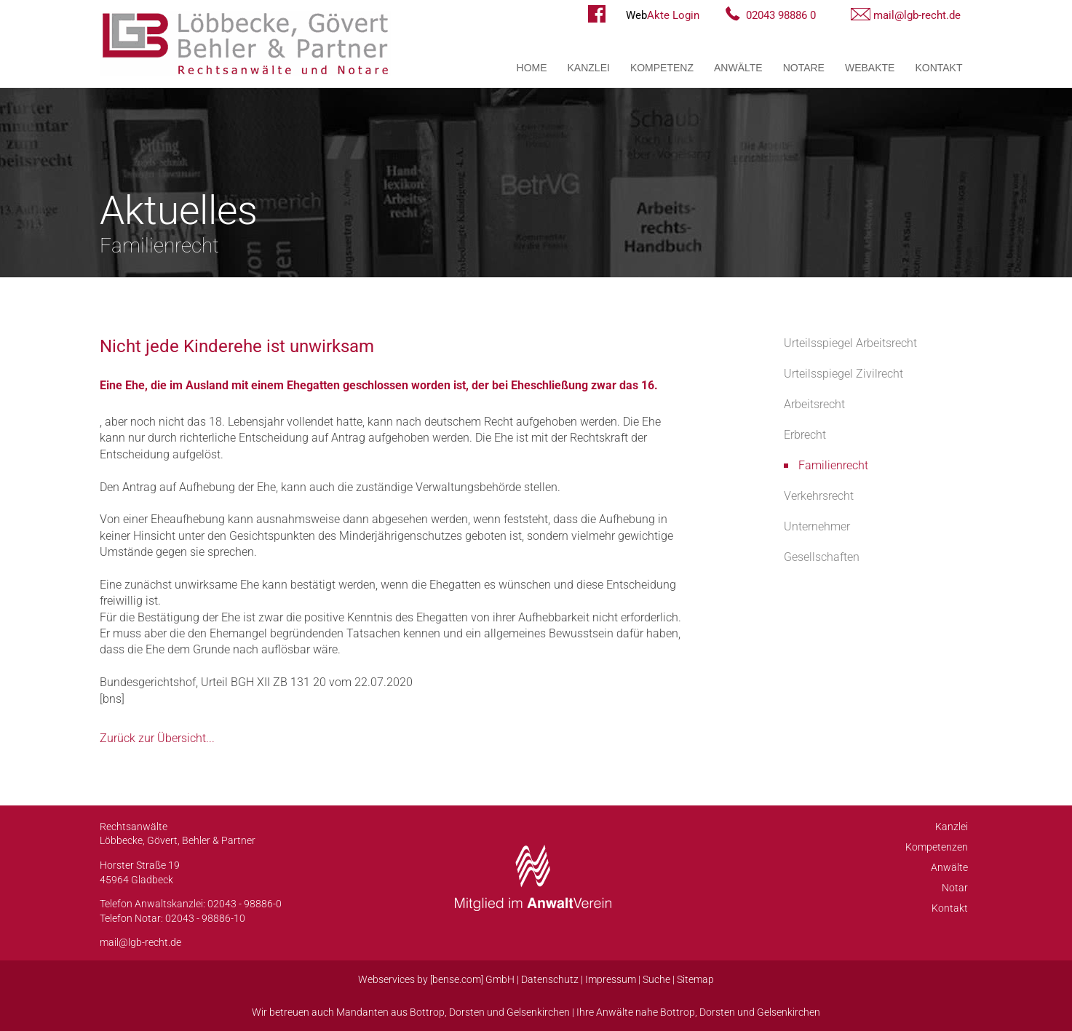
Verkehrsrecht (819, 496)
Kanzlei (589, 67)
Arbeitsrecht (814, 404)
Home (532, 67)
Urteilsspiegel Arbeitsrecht (850, 343)
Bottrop (427, 1012)
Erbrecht (805, 435)
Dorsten (467, 1012)
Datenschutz (550, 979)
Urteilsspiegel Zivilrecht (843, 374)
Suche (656, 979)
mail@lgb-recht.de (917, 15)
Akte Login (662, 15)
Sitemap (695, 979)
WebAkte (869, 67)
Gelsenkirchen (538, 1012)
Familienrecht (833, 465)
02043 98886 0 (781, 15)
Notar (955, 887)
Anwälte (738, 67)
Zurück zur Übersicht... (157, 738)
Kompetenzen (936, 847)
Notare (804, 67)
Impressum (610, 979)
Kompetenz (662, 67)
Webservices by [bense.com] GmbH (436, 979)
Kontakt (938, 67)
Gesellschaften (821, 557)
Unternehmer (817, 526)
